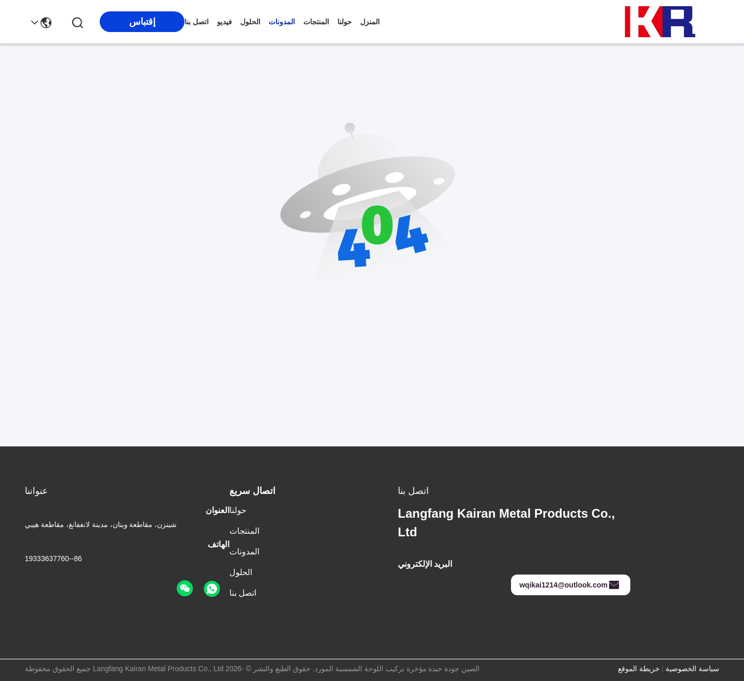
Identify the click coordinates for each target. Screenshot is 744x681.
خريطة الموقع (639, 668)
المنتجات (316, 22)
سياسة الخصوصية (692, 668)
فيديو (224, 22)
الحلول (250, 22)
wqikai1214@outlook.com (569, 585)
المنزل (370, 22)
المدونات (282, 22)
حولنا (344, 22)
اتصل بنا (196, 22)
